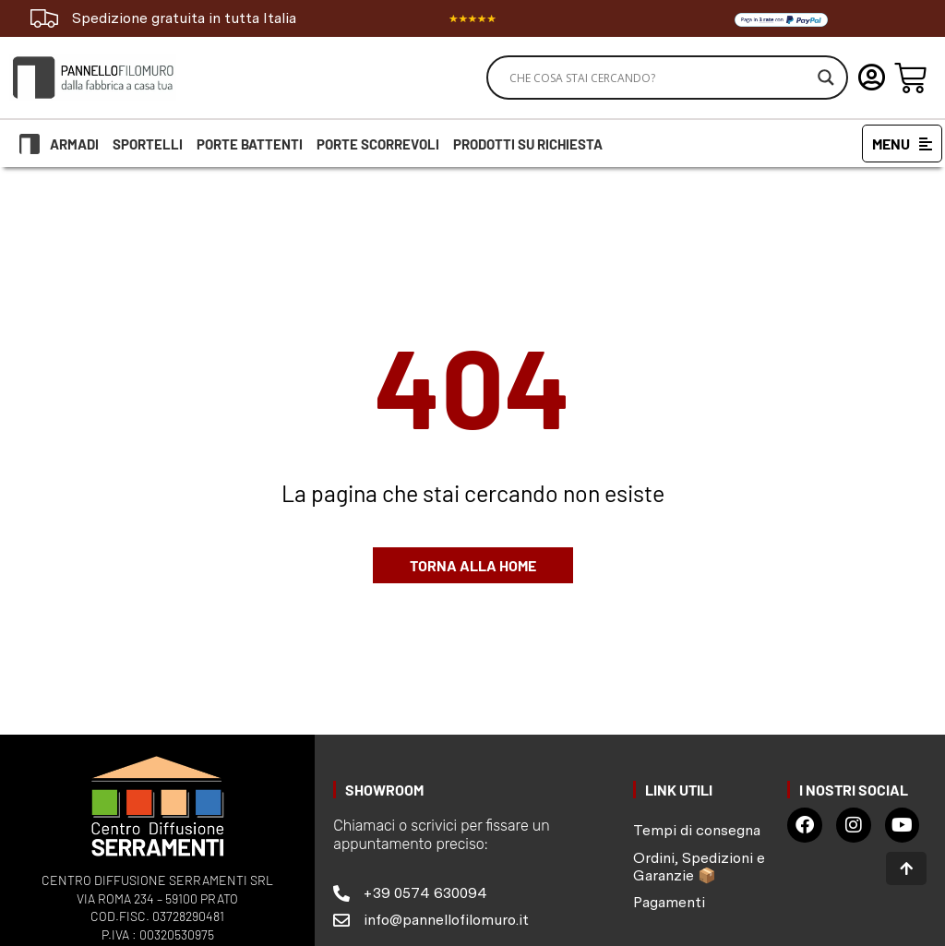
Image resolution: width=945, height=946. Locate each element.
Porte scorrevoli (378, 144)
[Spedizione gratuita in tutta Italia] (44, 18)
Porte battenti (250, 144)
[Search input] (658, 77)
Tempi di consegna (696, 830)
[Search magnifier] (826, 77)
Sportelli (148, 144)
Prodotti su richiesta (528, 144)
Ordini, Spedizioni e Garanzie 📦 (699, 866)
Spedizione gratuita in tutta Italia (184, 18)
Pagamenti (669, 902)
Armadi (74, 144)
